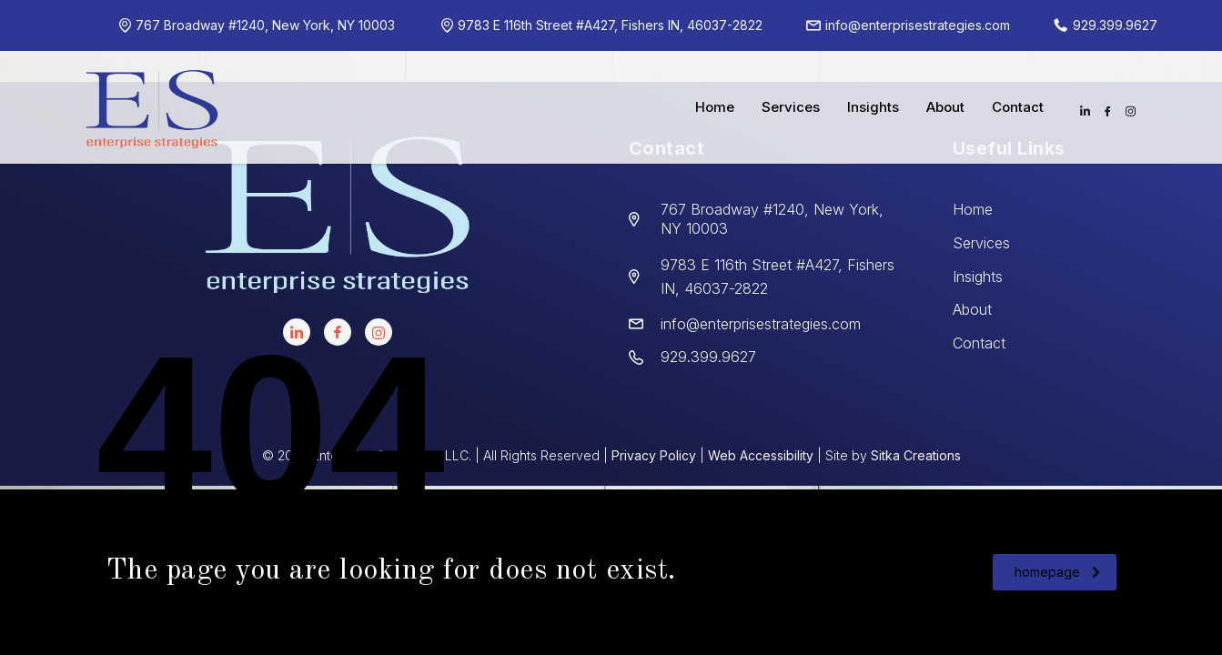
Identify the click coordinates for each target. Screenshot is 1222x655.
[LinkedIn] (296, 332)
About (945, 107)
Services (791, 107)
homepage (1057, 571)
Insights (873, 107)
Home (714, 107)
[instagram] (378, 332)
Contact (1018, 107)
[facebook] (337, 332)
